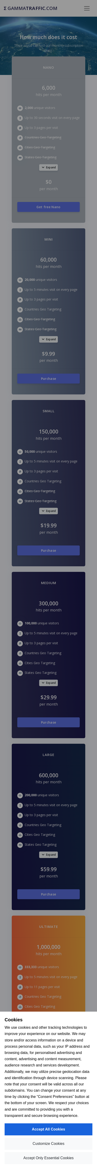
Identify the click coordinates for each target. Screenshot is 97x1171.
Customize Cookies (49, 1144)
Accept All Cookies (48, 1129)
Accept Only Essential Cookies (49, 1158)
